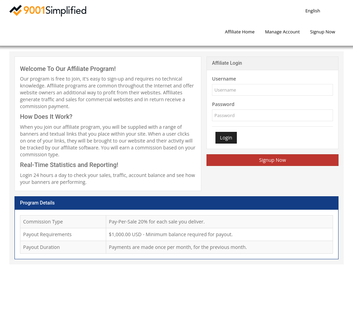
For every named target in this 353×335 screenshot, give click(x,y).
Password (223, 104)
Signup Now (272, 160)
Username (224, 78)
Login (226, 137)
